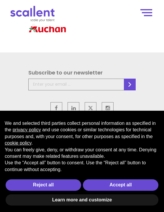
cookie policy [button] (18, 142)
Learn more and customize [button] (82, 199)
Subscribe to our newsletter (65, 72)
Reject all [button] (43, 184)
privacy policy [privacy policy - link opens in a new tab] (27, 129)
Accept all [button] (120, 184)
